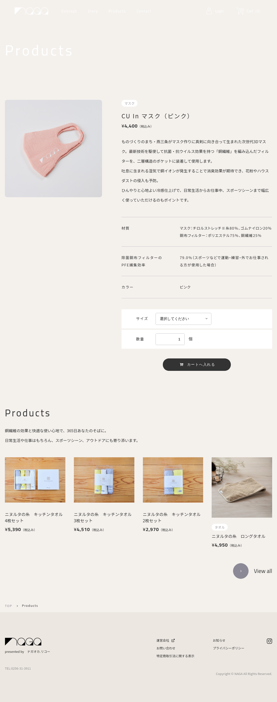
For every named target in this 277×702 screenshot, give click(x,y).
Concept (69, 11)
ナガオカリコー (31, 11)
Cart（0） (254, 11)
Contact (144, 11)
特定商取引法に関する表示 (175, 656)
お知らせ (219, 640)
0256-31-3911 (21, 668)
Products (117, 11)
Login (219, 11)
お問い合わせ (165, 648)
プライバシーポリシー (228, 648)
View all (263, 571)
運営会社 (165, 640)
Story (93, 11)
